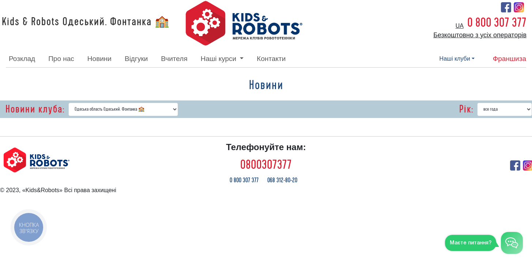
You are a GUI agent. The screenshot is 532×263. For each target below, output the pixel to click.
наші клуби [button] (454, 59)
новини (99, 58)
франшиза (509, 58)
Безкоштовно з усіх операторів (480, 35)
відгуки (136, 58)
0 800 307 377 (497, 22)
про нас (61, 58)
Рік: (466, 109)
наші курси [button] (219, 58)
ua (460, 26)
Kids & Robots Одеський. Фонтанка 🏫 (86, 22)
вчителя (174, 58)
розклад (22, 58)
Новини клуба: (35, 109)
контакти (271, 58)
